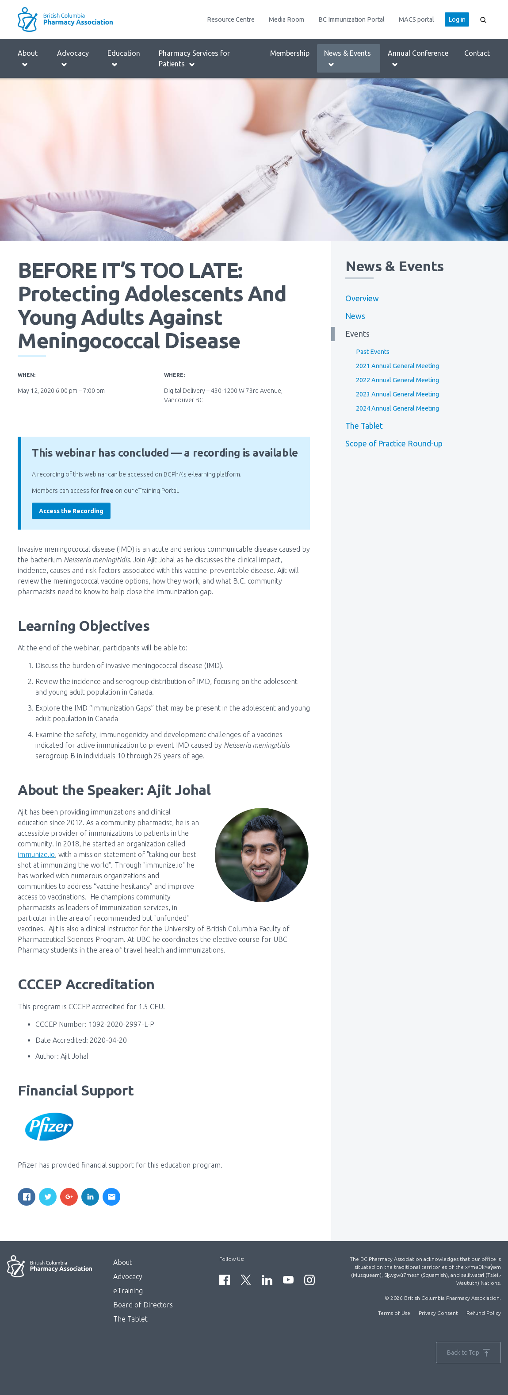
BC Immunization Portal (351, 19)
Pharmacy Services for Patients (194, 58)
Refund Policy (483, 1313)
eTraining (128, 1291)
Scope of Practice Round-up (394, 443)
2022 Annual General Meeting (397, 380)
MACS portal (416, 19)
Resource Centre (231, 19)
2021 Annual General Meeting (397, 365)
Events (357, 334)
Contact (477, 53)
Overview (362, 298)
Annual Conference (418, 58)
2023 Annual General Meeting (397, 394)
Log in (457, 19)
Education (123, 58)
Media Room (286, 19)
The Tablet (364, 426)
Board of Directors (143, 1305)
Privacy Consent (438, 1313)
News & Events (347, 58)
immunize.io (36, 854)
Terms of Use (394, 1313)
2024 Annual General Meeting (397, 408)
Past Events (373, 351)
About (28, 58)
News (355, 316)
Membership (289, 53)
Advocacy (73, 58)
